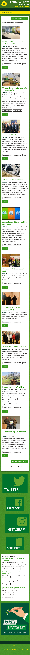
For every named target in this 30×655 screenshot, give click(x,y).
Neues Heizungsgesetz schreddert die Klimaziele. (13, 572)
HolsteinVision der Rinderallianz (15, 346)
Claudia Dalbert (5, 12)
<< (9, 466)
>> (21, 466)
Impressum (25, 649)
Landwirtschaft (17, 63)
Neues (24, 63)
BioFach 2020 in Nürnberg (12, 135)
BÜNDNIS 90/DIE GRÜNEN (19, 3)
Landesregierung (7, 63)
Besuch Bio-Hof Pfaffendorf (12, 179)
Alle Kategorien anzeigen (19, 18)
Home (3, 649)
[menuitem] (3, 649)
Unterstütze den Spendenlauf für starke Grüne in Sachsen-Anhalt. (13, 588)
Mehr (5, 67)
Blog (11, 12)
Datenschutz (14, 653)
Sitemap (14, 649)
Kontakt (8, 649)
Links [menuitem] (14, 645)
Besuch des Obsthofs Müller (13, 387)
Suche (19, 649)
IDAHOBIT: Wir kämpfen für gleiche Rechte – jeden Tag (14, 559)
